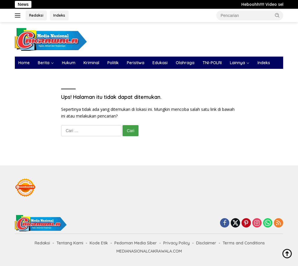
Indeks (59, 15)
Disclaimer (206, 243)
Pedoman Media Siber (135, 243)
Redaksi (36, 15)
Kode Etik (99, 243)
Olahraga (185, 62)
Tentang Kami (69, 243)
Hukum (68, 62)
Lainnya (237, 62)
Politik (113, 62)
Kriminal (91, 62)
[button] (277, 15)
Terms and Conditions (244, 243)
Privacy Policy (176, 243)
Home (24, 62)
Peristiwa (135, 62)
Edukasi (160, 62)
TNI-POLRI (212, 62)
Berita (43, 62)
